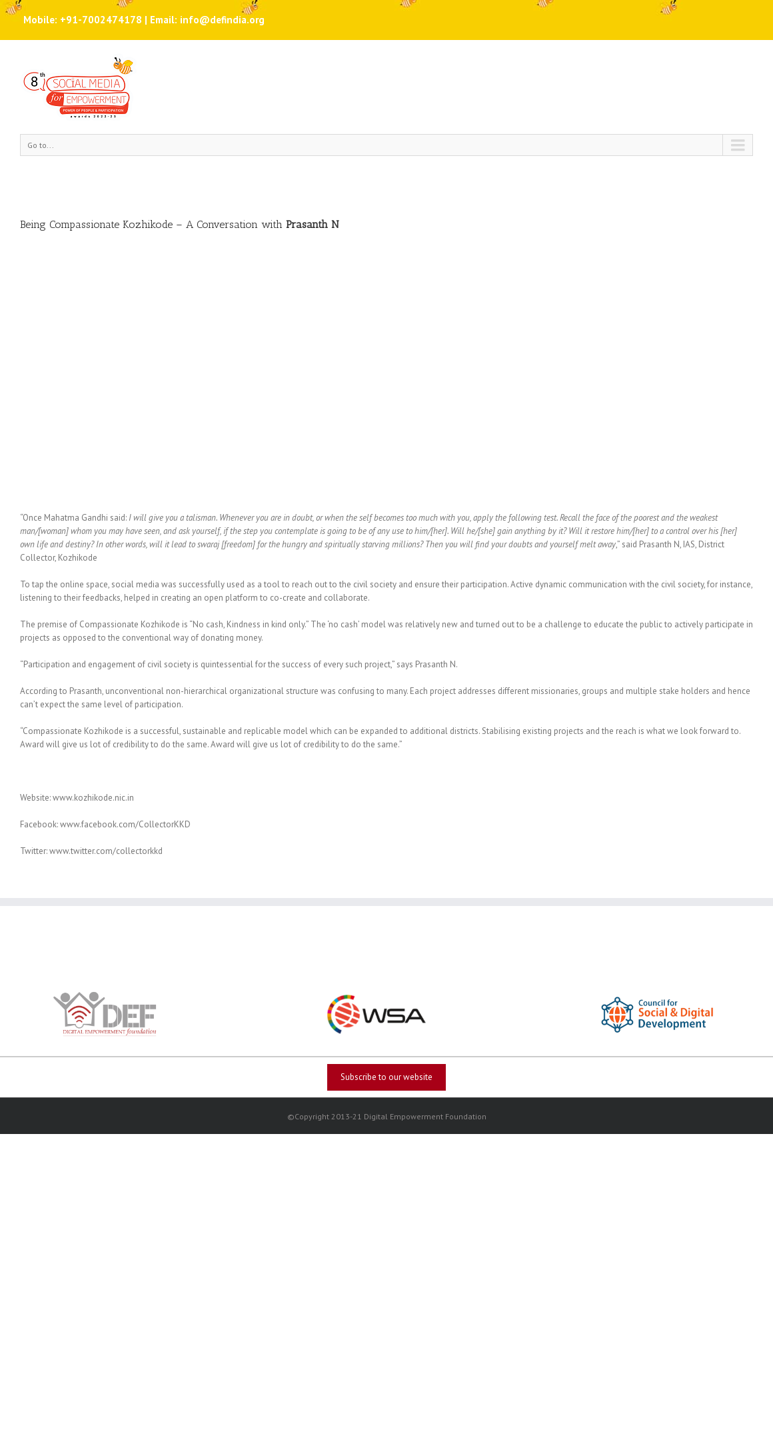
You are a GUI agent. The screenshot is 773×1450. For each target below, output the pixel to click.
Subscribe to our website (386, 1077)
